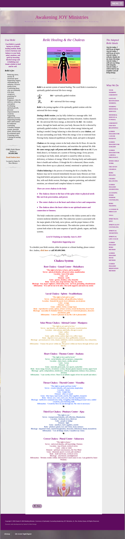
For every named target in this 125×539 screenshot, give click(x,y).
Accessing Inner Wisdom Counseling (114, 196)
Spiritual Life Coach (113, 238)
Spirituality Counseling (114, 226)
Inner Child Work (114, 162)
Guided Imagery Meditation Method (113, 267)
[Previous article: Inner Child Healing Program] (37, 506)
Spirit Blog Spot (113, 220)
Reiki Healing (112, 174)
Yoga (111, 215)
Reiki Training (112, 205)
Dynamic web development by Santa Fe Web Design (20, 524)
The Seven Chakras (113, 168)
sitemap (7, 534)
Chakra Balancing (113, 180)
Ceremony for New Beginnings (113, 125)
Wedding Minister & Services (113, 109)
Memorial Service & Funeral (113, 117)
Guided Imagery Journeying (114, 187)
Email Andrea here (13, 157)
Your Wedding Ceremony (113, 92)
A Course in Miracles (113, 210)
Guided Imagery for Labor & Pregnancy (114, 153)
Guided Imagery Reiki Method (112, 246)
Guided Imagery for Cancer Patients (114, 135)
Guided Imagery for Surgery (114, 144)
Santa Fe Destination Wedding (114, 101)
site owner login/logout (23, 534)
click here (44, 250)
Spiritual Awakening (113, 232)
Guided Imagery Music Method (112, 256)
